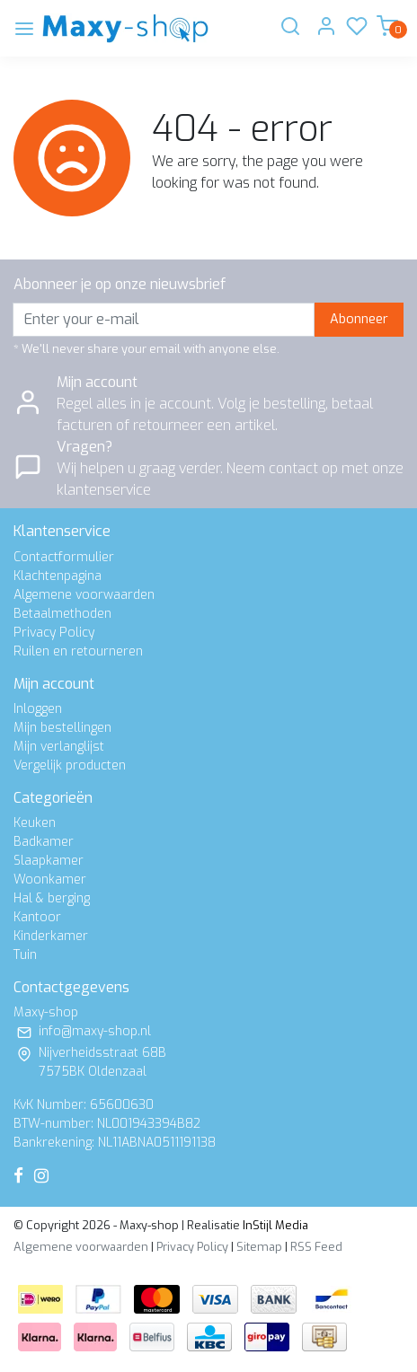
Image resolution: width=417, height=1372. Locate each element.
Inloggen (37, 708)
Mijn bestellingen (62, 727)
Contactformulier (63, 557)
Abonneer (359, 319)
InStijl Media (274, 1225)
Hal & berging (51, 898)
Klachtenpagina (57, 576)
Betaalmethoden (62, 613)
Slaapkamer (48, 860)
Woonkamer (49, 879)
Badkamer (43, 841)
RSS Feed (316, 1246)
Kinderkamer (50, 936)
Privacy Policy (53, 632)
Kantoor (37, 917)
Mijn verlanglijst (58, 746)
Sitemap (259, 1246)
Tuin (25, 954)
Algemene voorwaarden (84, 594)
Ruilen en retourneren (78, 651)
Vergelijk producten (69, 765)
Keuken (34, 822)
